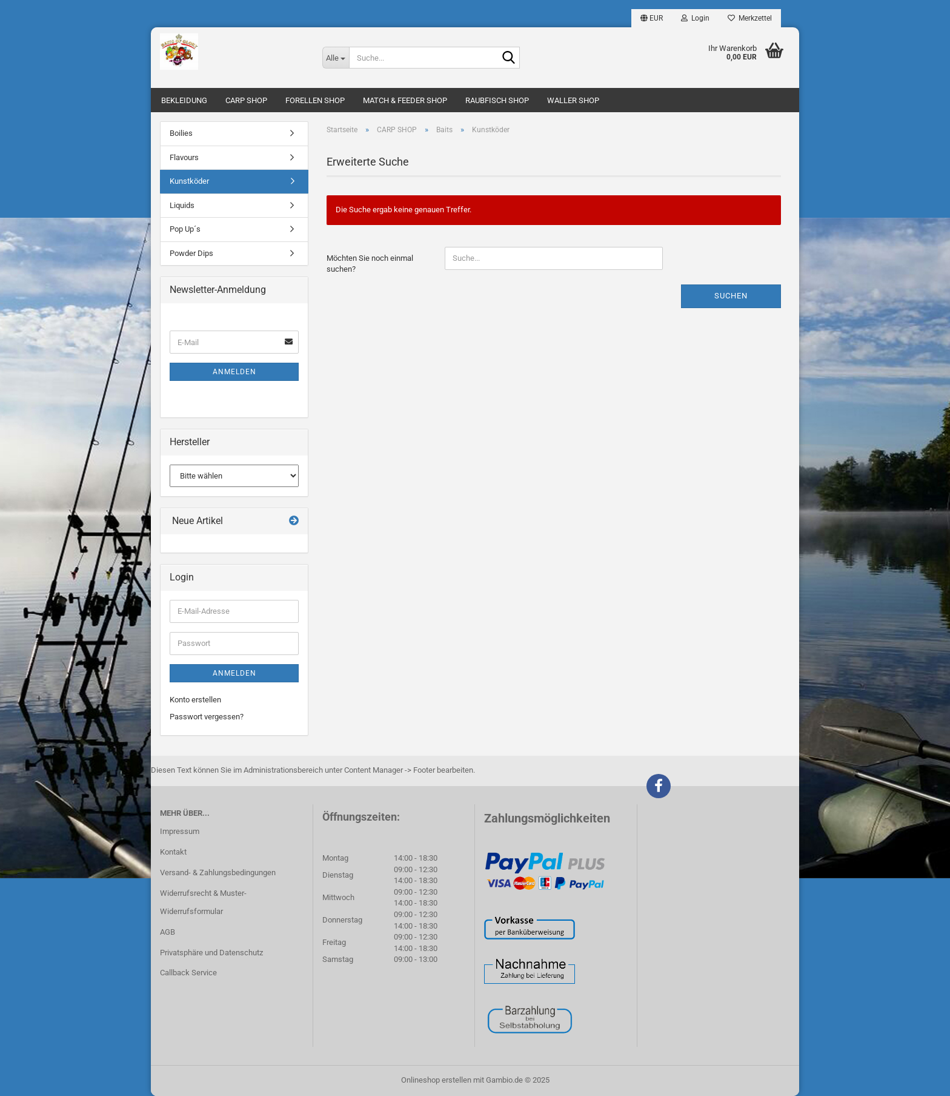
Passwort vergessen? (207, 716)
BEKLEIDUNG (184, 100)
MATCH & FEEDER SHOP (405, 100)
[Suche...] (335, 58)
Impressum (179, 831)
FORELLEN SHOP (315, 100)
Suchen (731, 295)
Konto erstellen (195, 699)
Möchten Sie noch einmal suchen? (370, 264)
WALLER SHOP (573, 100)
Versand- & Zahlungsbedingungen (218, 872)
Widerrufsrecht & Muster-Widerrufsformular (203, 902)
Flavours (184, 157)
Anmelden (234, 372)
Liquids (182, 205)
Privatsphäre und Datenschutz (211, 952)
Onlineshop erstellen (436, 1079)
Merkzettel (750, 18)
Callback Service (188, 972)
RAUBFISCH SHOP (497, 100)
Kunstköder (189, 181)
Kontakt (173, 851)
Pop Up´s (185, 229)
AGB (167, 931)
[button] (651, 18)
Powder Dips (191, 253)
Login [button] (695, 18)
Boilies (181, 133)
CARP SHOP (246, 100)
